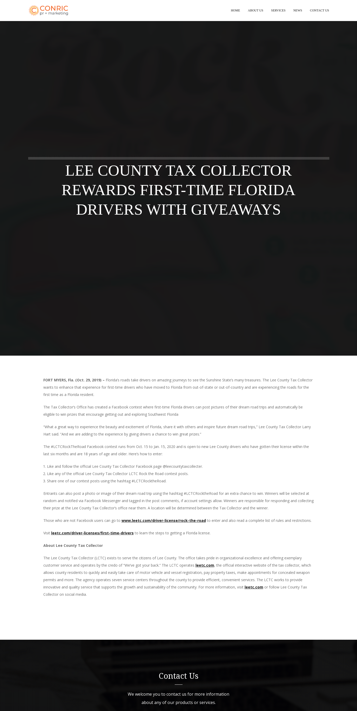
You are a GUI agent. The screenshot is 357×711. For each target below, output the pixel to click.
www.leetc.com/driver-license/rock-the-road (164, 520)
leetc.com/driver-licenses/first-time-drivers (92, 532)
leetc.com (205, 565)
